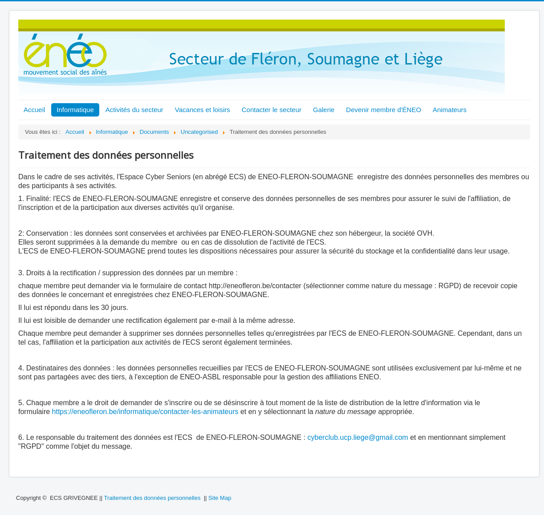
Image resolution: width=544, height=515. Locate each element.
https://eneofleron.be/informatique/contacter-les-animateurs (145, 411)
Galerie (323, 109)
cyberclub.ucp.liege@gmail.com (358, 437)
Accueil (34, 109)
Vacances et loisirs (202, 109)
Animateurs (450, 109)
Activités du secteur (134, 109)
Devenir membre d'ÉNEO (383, 109)
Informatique (75, 109)
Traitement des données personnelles (152, 498)
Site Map (219, 498)
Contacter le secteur (271, 109)
